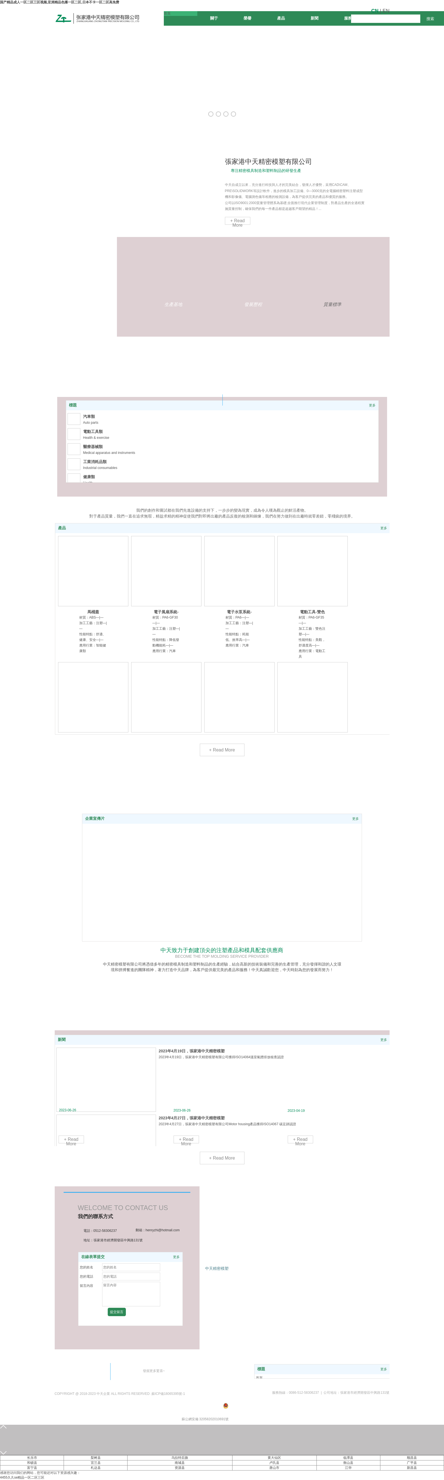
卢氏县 (274, 1463)
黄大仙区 (274, 1458)
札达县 (96, 1468)
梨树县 (96, 1458)
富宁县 (32, 1468)
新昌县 (412, 1468)
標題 (73, 405)
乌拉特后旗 (179, 1458)
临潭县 (348, 1458)
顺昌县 (412, 1458)
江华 (348, 1468)
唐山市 (274, 1468)
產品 (62, 528)
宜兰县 (96, 1463)
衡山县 (348, 1463)
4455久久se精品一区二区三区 (22, 1477)
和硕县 (32, 1463)
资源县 (180, 1468)
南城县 (180, 1463)
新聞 (62, 1040)
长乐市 (32, 1458)
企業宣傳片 (95, 818)
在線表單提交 (93, 1257)
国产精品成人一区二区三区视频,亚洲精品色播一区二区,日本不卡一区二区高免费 (59, 2)
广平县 (412, 1463)
